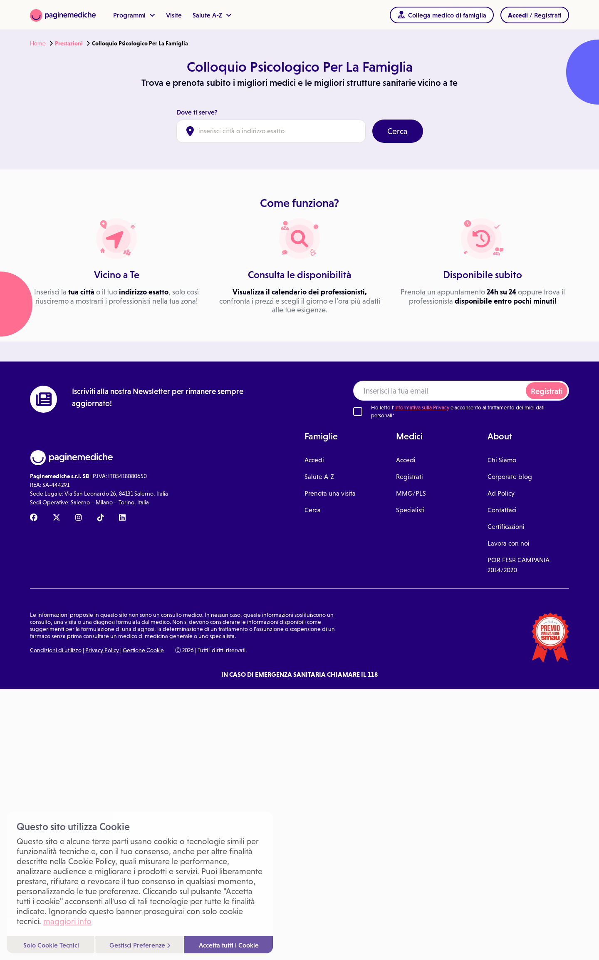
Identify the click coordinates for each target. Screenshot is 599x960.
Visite (174, 15)
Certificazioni (506, 526)
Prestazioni (69, 43)
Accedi (314, 460)
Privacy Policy (102, 650)
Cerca (397, 131)
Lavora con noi (509, 543)
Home (38, 43)
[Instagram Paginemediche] (78, 518)
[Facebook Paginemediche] (33, 518)
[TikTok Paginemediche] (100, 518)
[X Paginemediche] (56, 518)
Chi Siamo (502, 460)
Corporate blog (510, 476)
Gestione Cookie (143, 650)
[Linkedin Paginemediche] (122, 518)
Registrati (546, 391)
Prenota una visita (330, 493)
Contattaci (502, 510)
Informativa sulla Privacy (421, 407)
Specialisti (410, 510)
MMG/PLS (411, 493)
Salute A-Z (212, 15)
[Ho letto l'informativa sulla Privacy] (357, 411)
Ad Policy (501, 493)
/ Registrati (535, 15)
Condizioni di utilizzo (56, 650)
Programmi (134, 15)
